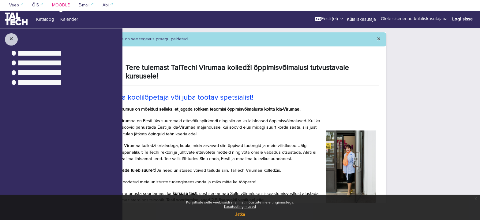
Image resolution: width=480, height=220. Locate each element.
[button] (329, 19)
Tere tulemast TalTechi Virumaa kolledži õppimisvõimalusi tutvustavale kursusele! (294, 89)
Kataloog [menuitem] (45, 19)
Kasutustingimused (240, 207)
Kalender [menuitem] (69, 19)
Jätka (240, 214)
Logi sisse (462, 19)
